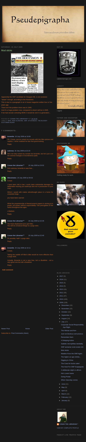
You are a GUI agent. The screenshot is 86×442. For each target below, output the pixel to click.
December (65, 305)
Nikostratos (11, 178)
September (65, 315)
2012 (61, 293)
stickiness (32, 120)
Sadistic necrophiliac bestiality (72, 344)
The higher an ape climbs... (71, 357)
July (63, 322)
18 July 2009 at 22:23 (22, 151)
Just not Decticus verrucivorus (72, 334)
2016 (61, 279)
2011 (61, 296)
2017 (61, 276)
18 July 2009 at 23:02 (36, 165)
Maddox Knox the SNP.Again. (71, 354)
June (63, 384)
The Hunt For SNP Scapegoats (72, 367)
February (65, 397)
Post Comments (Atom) (19, 333)
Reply (9, 144)
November (65, 309)
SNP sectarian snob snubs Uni (72, 347)
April (63, 391)
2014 (61, 286)
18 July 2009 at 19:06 (22, 136)
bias (9, 120)
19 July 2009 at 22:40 (36, 235)
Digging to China (67, 360)
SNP (25, 120)
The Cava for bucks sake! (70, 363)
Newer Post (5, 329)
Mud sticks (65, 350)
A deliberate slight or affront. (71, 370)
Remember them (67, 337)
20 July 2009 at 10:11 (22, 248)
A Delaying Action (67, 340)
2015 (61, 283)
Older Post (49, 329)
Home (27, 329)
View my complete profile (68, 428)
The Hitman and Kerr (68, 330)
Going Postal (65, 377)
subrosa (10, 151)
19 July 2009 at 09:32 (25, 178)
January (64, 400)
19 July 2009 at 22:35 (36, 221)
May (63, 387)
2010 (61, 299)
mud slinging (17, 120)
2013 (61, 289)
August (64, 318)
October (64, 312)
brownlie (10, 136)
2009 (61, 302)
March (64, 394)
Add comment (7, 270)
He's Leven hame (67, 373)
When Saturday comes (69, 380)
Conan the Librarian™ (16, 165)
